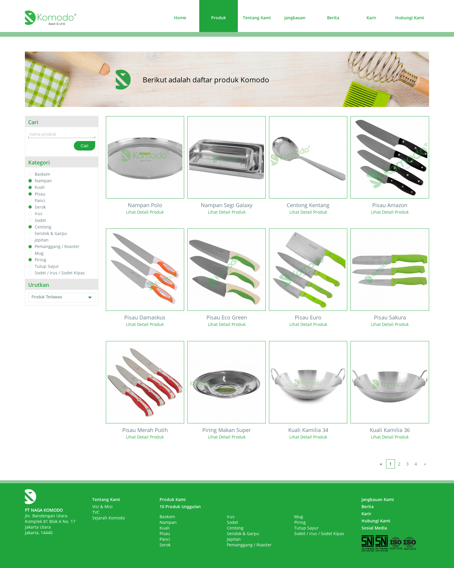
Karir (371, 17)
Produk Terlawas (61, 297)
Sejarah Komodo (108, 518)
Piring (40, 260)
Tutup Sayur (47, 266)
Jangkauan (294, 17)
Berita (333, 17)
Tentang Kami (257, 17)
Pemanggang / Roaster (57, 246)
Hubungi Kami (409, 17)
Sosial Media (374, 528)
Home (180, 17)
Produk (218, 17)
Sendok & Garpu (51, 233)
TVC (96, 512)
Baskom (42, 174)
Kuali (40, 187)
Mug (39, 253)
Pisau (40, 194)
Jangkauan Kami (377, 499)
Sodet (40, 220)
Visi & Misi (102, 506)
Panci (40, 200)
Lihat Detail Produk (145, 212)
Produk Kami (173, 499)
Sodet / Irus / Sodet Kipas (60, 273)
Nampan (43, 180)
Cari (84, 145)
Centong (43, 227)
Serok (40, 207)
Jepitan (42, 240)
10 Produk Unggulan (180, 506)
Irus (38, 214)
